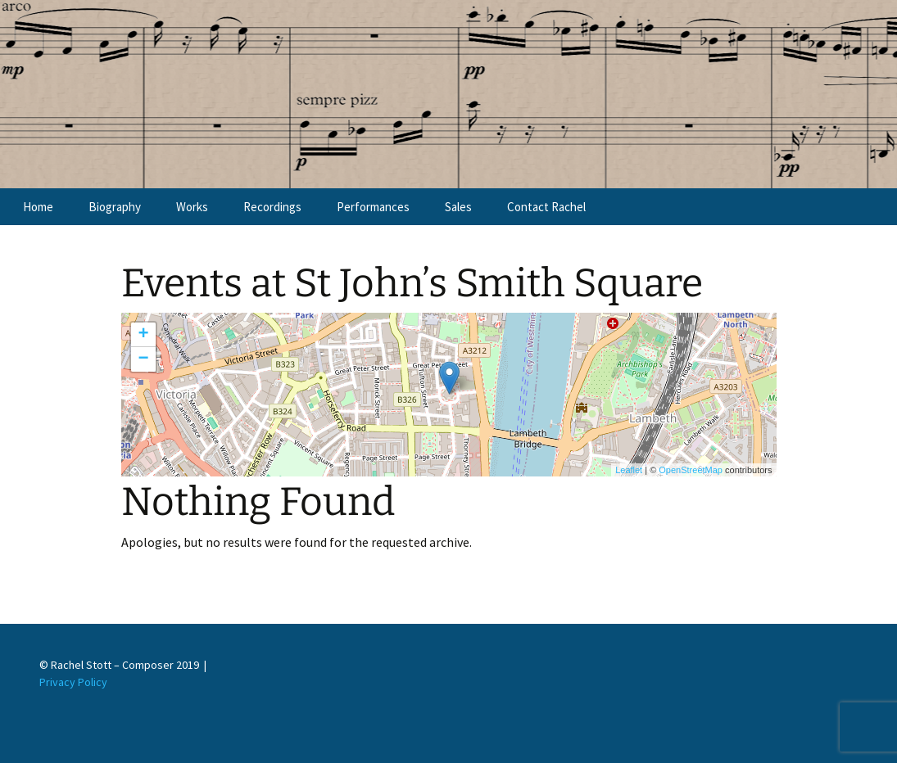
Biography (114, 206)
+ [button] (143, 335)
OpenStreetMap (691, 470)
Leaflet (628, 470)
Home (38, 206)
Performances (373, 206)
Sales (458, 206)
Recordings (272, 206)
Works (192, 206)
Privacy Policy (73, 682)
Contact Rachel (546, 206)
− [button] (143, 359)
